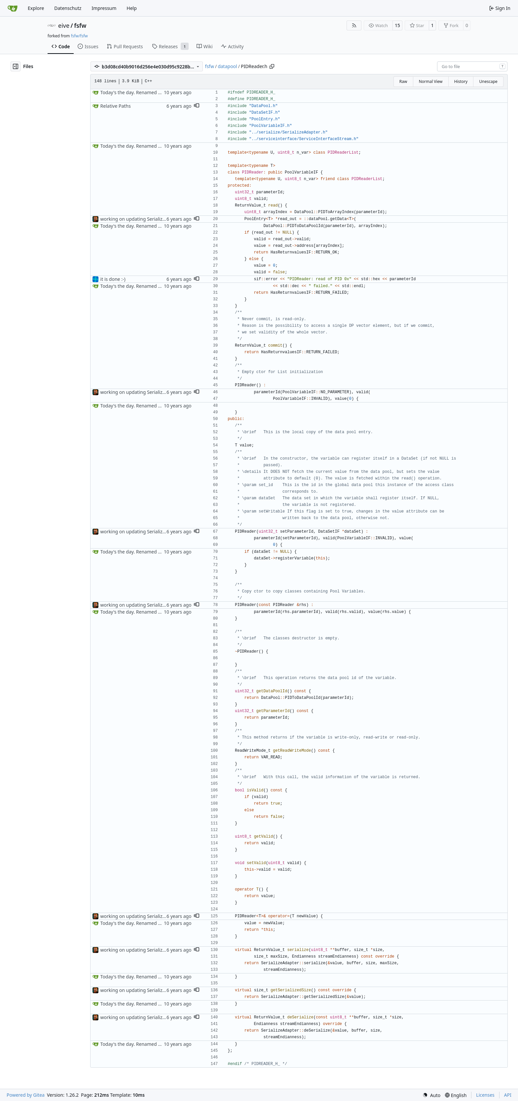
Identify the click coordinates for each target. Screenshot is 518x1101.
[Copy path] (272, 66)
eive (63, 25)
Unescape (488, 81)
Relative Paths (115, 106)
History (460, 81)
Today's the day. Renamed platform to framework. (154, 92)
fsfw (80, 25)
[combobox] (472, 66)
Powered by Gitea (26, 1095)
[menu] (431, 1095)
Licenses (485, 1095)
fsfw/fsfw (79, 36)
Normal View (431, 81)
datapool (227, 66)
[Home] (12, 8)
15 (397, 25)
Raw (403, 81)
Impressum (104, 8)
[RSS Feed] (354, 25)
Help (132, 8)
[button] (196, 106)
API (507, 1095)
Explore (36, 8)
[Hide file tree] (15, 66)
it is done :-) (113, 279)
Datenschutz (67, 8)
